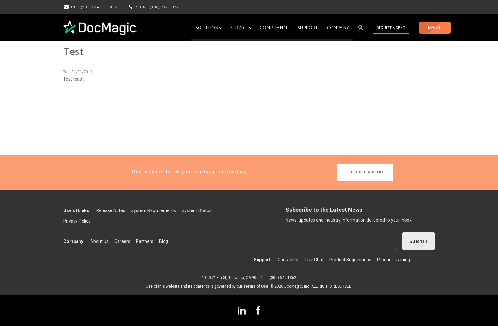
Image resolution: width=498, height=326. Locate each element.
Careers (122, 241)
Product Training (393, 259)
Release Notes (110, 210)
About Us (99, 241)
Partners (144, 241)
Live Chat (314, 259)
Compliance (274, 28)
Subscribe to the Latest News (324, 209)
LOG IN (434, 27)
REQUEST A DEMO (391, 28)
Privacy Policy (77, 220)
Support (308, 28)
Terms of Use (255, 286)
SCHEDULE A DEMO (364, 172)
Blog (163, 241)
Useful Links (76, 210)
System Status (197, 210)
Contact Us (288, 259)
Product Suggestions (350, 259)
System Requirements (153, 210)
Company (338, 28)
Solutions (208, 28)
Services (240, 28)
